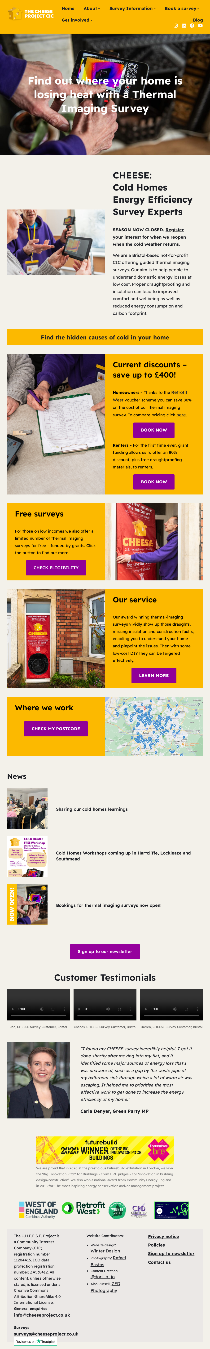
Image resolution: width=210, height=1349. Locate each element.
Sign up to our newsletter (105, 951)
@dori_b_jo (103, 1276)
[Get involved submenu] (91, 20)
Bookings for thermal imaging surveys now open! (109, 905)
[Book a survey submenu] (198, 8)
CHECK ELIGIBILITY (56, 567)
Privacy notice (163, 1236)
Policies (156, 1245)
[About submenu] (99, 8)
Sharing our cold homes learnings (92, 809)
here (181, 415)
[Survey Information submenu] (154, 8)
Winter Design (105, 1251)
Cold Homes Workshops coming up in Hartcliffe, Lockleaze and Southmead (123, 855)
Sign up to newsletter (171, 1253)
